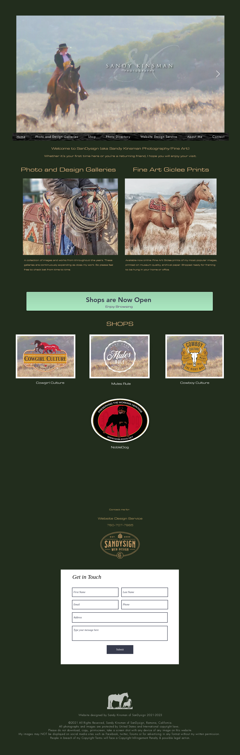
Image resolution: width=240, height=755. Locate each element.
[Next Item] (218, 74)
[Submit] (120, 649)
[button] (92, 137)
